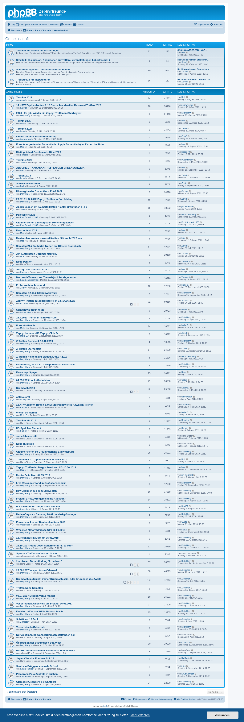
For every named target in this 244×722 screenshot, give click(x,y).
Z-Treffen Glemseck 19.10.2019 (34, 341)
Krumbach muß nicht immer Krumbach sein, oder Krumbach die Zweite (58, 579)
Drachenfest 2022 (26, 230)
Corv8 (184, 62)
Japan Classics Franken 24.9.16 (35, 658)
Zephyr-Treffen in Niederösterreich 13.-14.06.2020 (45, 300)
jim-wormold (25, 139)
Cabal (184, 380)
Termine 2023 (24, 160)
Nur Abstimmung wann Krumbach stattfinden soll (45, 634)
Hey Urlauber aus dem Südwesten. (36, 490)
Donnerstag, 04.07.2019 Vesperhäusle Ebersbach (45, 364)
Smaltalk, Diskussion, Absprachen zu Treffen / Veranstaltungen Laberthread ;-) (63, 60)
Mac (183, 52)
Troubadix (186, 261)
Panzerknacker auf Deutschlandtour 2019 (40, 522)
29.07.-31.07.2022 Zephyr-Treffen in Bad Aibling (44, 199)
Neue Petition (24, 261)
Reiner (184, 309)
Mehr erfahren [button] (140, 715)
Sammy (23, 431)
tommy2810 (25, 399)
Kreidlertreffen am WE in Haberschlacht (39, 611)
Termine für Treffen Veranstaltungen (37, 50)
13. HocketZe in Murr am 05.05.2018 (37, 537)
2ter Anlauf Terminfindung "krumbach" (39, 561)
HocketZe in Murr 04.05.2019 (33, 475)
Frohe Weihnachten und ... (32, 285)
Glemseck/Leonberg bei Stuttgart (36, 681)
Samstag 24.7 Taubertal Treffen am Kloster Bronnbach (48, 246)
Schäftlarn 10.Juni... (28, 619)
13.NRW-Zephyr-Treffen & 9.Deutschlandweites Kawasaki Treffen (54, 404)
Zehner (184, 71)
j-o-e (183, 666)
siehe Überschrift (26, 436)
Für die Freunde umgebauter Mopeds (38, 506)
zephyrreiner (187, 105)
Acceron (24, 303)
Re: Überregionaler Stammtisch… (194, 69)
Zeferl (23, 100)
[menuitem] (11, 24)
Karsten (23, 108)
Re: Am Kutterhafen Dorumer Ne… (194, 79)
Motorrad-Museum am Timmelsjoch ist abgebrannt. (46, 277)
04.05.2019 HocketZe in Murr (33, 380)
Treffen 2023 (23, 175)
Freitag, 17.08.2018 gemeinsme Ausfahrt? (41, 498)
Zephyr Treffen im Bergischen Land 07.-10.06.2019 (46, 467)
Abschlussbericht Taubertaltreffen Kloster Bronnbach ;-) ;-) (51, 206)
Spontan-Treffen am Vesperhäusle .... (38, 553)
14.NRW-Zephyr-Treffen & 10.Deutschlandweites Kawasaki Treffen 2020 (58, 105)
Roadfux (185, 420)
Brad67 (184, 506)
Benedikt (24, 155)
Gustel (184, 183)
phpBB (105, 706)
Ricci (183, 372)
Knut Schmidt (26, 669)
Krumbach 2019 (25, 388)
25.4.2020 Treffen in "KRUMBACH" (36, 317)
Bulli (183, 97)
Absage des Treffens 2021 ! (32, 269)
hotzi (22, 123)
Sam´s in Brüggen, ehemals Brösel (37, 666)
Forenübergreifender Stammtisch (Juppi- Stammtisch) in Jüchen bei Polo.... (61, 144)
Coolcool (185, 642)
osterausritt (23, 397)
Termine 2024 (24, 128)
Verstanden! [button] (222, 715)
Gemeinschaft (17, 39)
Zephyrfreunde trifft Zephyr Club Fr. (37, 333)
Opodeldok (25, 525)
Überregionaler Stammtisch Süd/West (38, 642)
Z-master (24, 509)
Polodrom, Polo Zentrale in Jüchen (37, 674)
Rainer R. (24, 470)
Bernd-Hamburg (188, 214)
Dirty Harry (25, 115)
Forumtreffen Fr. (26, 325)
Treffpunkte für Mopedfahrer (33, 79)
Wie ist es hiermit (26, 412)
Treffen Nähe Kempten (29, 588)
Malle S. (185, 285)
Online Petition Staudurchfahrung (36, 136)
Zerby (23, 288)
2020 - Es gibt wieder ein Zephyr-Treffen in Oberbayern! (49, 113)
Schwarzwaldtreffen (28, 183)
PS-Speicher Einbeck (28, 428)
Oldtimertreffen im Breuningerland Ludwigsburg (45, 451)
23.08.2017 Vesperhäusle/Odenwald (37, 570)
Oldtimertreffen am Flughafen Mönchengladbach (45, 222)
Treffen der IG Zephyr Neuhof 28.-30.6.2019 (41, 459)
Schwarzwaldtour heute (30, 309)
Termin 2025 (23, 120)
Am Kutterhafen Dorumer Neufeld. (36, 253)
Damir (184, 348)
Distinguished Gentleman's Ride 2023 (38, 152)
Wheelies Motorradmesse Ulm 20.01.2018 (40, 530)
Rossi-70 (185, 152)
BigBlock (185, 658)
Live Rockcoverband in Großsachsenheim (41, 483)
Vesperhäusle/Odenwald (30, 627)
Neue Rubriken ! (25, 443)
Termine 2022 (24, 97)
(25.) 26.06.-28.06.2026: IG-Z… (192, 50)
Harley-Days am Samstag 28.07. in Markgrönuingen (46, 514)
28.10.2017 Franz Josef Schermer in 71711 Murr (44, 545)
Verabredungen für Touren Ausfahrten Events (43, 69)
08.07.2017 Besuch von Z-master (35, 595)
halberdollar (25, 312)
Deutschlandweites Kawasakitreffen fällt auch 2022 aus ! (49, 238)
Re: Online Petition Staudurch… (193, 60)
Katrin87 (185, 388)
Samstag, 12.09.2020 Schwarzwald (36, 293)
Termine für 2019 (26, 420)
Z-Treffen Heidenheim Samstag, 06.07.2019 (41, 356)
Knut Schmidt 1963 (29, 217)
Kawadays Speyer (27, 372)
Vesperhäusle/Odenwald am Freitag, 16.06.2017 (44, 603)
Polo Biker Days (25, 214)
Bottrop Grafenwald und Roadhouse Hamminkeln (45, 650)
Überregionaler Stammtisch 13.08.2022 (39, 191)
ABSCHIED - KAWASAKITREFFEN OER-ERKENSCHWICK (50, 167)
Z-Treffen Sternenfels (28, 348)
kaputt (184, 530)
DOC (22, 256)
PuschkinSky (187, 160)
